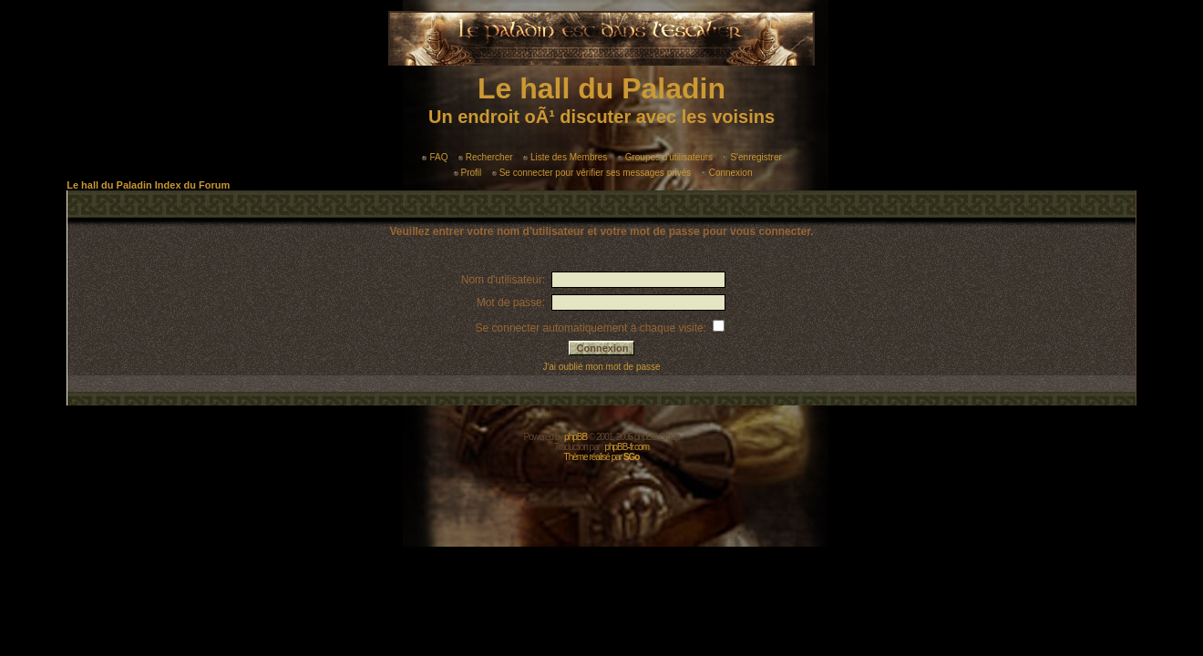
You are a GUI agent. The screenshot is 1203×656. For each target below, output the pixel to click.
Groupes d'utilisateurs (665, 157)
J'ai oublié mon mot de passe (601, 367)
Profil (468, 173)
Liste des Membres (565, 157)
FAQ (434, 157)
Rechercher (485, 157)
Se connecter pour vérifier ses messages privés (592, 173)
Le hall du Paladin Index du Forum (148, 184)
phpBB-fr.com (626, 447)
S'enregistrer (752, 157)
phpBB (575, 437)
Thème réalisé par (602, 457)
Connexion (727, 173)
